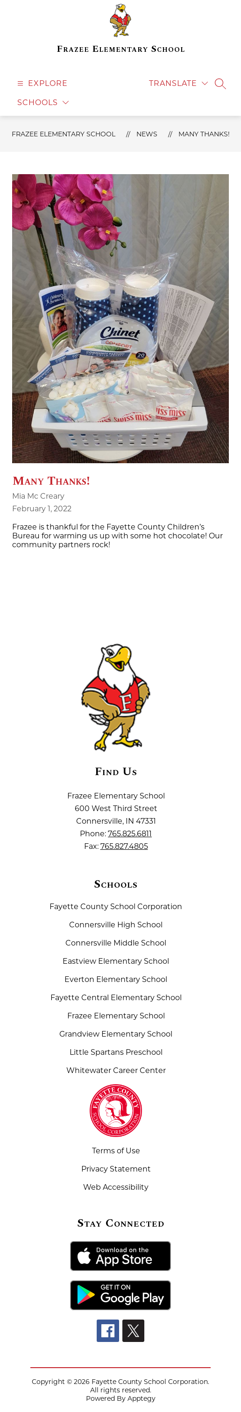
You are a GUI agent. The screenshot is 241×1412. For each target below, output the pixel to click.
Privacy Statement (116, 1169)
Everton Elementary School (115, 979)
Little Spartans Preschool (116, 1052)
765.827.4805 (124, 846)
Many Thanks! (204, 134)
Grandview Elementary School (115, 1034)
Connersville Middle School (115, 943)
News (146, 134)
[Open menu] (41, 83)
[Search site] (220, 83)
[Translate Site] (178, 83)
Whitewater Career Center (116, 1070)
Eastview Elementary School (116, 961)
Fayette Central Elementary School (116, 997)
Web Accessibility (116, 1187)
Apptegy (142, 1398)
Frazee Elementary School (63, 134)
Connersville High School (116, 924)
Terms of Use (116, 1150)
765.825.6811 (130, 833)
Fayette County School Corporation (116, 906)
